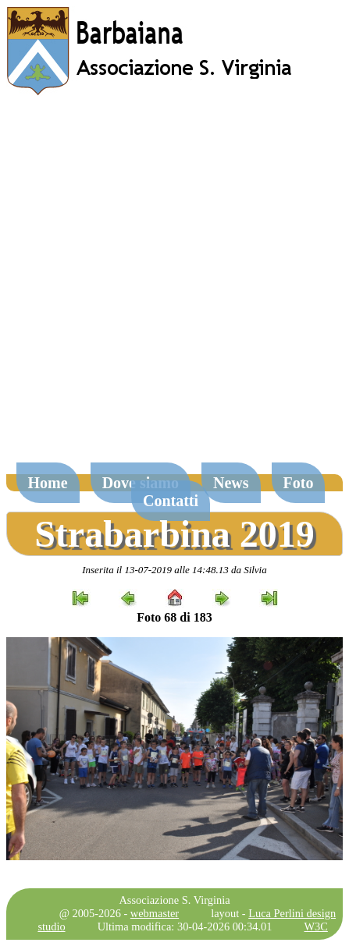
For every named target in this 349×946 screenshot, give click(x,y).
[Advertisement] (174, 286)
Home (48, 482)
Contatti (170, 500)
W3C (315, 926)
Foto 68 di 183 (174, 617)
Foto (298, 482)
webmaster (154, 913)
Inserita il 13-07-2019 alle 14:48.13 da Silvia (174, 570)
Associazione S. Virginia (174, 900)
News (231, 482)
